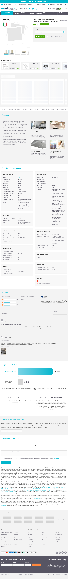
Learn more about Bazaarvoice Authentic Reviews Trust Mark (53, 306)
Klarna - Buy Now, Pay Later (6, 541)
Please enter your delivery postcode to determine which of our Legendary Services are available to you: (24, 427)
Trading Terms (30, 539)
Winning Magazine (58, 541)
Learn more (55, 388)
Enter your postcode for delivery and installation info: (47, 29)
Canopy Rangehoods (21, 15)
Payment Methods (4, 536)
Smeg (19, 177)
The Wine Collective (58, 534)
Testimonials (30, 537)
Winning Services (58, 542)
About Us (29, 532)
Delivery (2, 532)
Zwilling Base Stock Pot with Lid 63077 (49, 487)
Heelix (43, 539)
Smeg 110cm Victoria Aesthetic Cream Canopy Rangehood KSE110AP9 (38, 15)
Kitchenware (35, 504)
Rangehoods (14, 15)
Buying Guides (4, 534)
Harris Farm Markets (45, 537)
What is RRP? (3, 546)
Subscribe (36, 564)
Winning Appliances (58, 537)
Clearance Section (17, 537)
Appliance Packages (18, 539)
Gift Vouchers (16, 534)
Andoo (43, 532)
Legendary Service (8, 532)
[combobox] (60, 313)
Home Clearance (45, 541)
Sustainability (30, 544)
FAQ (2, 539)
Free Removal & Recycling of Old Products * (24, 4)
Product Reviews (4, 537)
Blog (28, 536)
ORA (42, 542)
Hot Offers (16, 541)
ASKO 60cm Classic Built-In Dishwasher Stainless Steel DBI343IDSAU (39, 490)
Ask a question (4, 449)
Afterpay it (3, 542)
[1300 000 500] (66, 4)
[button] (51, 9)
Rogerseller (44, 544)
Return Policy (30, 542)
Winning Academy (58, 536)
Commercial (30, 534)
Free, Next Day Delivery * (7, 4)
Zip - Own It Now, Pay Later (6, 544)
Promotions (16, 536)
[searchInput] (24, 8)
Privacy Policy (30, 541)
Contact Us (16, 532)
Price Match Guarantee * (40, 4)
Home (2, 15)
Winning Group (57, 539)
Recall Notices (30, 546)
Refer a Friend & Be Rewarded (19, 542)
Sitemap (15, 544)
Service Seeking (57, 532)
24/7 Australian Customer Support (55, 4)
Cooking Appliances (8, 15)
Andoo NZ (43, 534)
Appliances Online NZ (45, 536)
